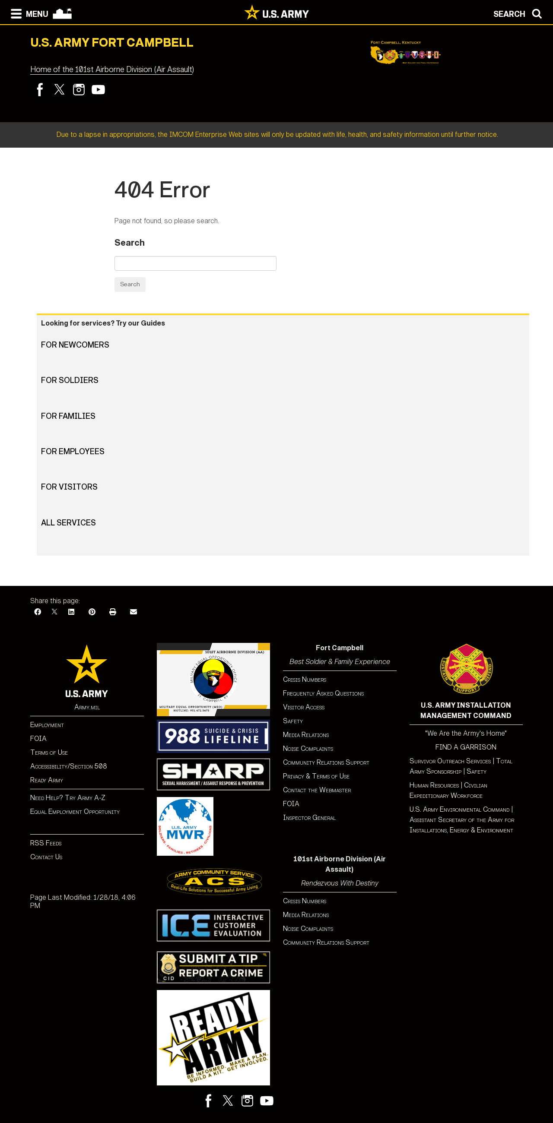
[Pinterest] (92, 612)
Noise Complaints (308, 748)
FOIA (38, 738)
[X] (54, 612)
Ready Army (46, 780)
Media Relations (306, 735)
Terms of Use (49, 752)
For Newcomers (75, 345)
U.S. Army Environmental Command (459, 809)
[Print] (112, 612)
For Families (68, 416)
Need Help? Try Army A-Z (67, 798)
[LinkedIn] (71, 612)
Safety (293, 721)
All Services (68, 523)
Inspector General (309, 817)
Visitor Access (303, 707)
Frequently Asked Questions (323, 693)
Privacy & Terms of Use (316, 776)
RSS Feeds (45, 843)
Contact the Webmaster (317, 790)
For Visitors (69, 487)
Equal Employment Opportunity (75, 811)
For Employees (73, 451)
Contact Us (46, 857)
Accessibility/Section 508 (68, 766)
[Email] (133, 612)
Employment (47, 725)
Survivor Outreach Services (450, 761)
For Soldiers (70, 380)
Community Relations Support (326, 762)
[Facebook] (37, 612)
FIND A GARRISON (465, 747)
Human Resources (434, 785)
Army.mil (87, 707)
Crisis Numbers (304, 679)
